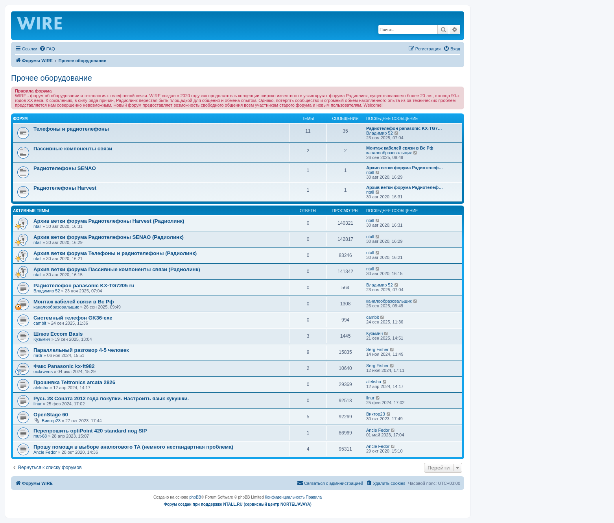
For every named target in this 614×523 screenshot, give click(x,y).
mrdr (37, 355)
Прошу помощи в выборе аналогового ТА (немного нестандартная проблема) (133, 447)
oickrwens (43, 371)
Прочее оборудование (51, 78)
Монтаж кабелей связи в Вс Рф (399, 148)
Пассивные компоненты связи (72, 149)
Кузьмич (41, 339)
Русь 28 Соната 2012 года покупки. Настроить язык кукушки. (111, 398)
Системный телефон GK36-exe (72, 318)
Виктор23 (51, 420)
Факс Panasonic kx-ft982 (64, 366)
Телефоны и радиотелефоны (71, 129)
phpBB (195, 497)
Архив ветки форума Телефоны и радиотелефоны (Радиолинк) (115, 253)
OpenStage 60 (50, 415)
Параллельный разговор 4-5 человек (81, 350)
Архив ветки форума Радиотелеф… (404, 167)
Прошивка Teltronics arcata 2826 (74, 382)
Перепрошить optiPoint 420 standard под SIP (90, 431)
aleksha (40, 387)
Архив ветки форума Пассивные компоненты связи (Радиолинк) (116, 269)
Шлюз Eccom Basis (58, 334)
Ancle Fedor (377, 430)
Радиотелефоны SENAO (64, 168)
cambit (39, 323)
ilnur (37, 403)
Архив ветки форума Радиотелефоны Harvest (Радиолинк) (108, 221)
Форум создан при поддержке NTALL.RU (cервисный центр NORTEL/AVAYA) (238, 504)
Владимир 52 (379, 133)
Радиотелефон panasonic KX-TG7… (404, 128)
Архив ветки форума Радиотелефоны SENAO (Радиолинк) (108, 237)
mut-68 (40, 436)
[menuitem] (47, 49)
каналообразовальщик (389, 152)
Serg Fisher (377, 349)
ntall (370, 172)
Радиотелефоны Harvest (64, 188)
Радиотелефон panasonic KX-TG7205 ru (84, 285)
